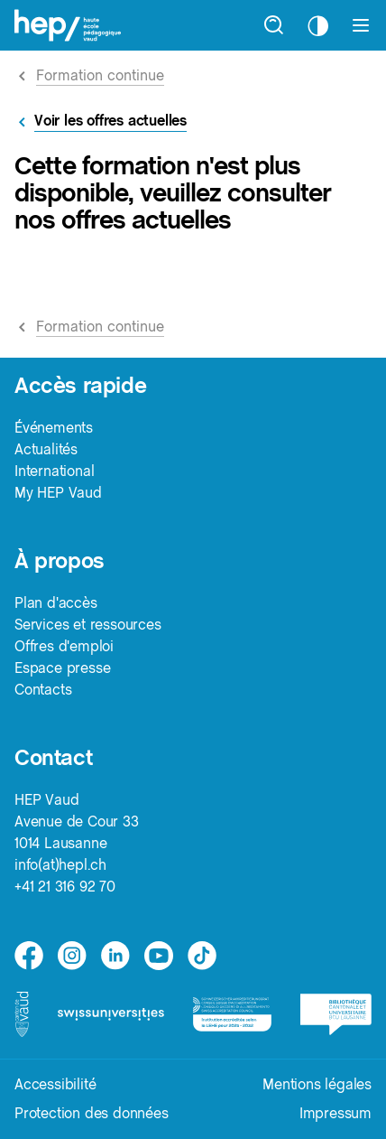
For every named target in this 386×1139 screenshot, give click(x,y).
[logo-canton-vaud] (21, 1014)
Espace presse (62, 668)
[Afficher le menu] (361, 25)
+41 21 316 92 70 (64, 886)
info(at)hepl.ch (60, 864)
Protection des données (91, 1113)
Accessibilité (55, 1084)
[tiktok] (202, 955)
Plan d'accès (55, 603)
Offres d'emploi (64, 646)
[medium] (158, 955)
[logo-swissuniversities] (111, 1014)
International (54, 471)
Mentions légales (317, 1084)
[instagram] (72, 955)
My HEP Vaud (58, 492)
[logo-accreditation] (232, 1014)
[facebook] (28, 955)
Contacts (42, 689)
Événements (53, 427)
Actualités (46, 449)
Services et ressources (87, 624)
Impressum (335, 1113)
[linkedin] (115, 955)
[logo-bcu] (336, 1015)
